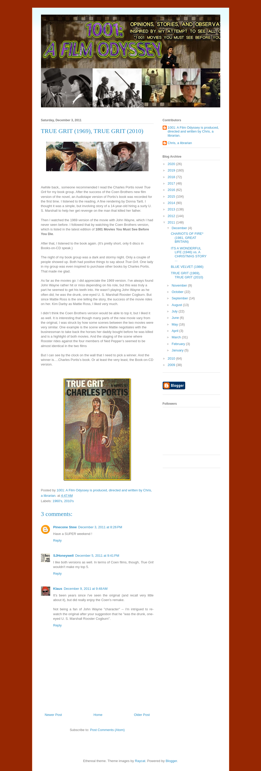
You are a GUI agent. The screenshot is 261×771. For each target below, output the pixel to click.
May (175, 324)
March (177, 337)
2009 (172, 365)
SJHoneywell (63, 555)
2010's (69, 501)
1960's (57, 501)
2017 (172, 183)
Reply (57, 540)
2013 (172, 209)
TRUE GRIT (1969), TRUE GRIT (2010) (187, 275)
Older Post (142, 715)
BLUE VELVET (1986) (187, 267)
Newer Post (53, 715)
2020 (172, 164)
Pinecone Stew (65, 527)
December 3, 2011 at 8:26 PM (100, 527)
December (180, 228)
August (177, 305)
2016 (172, 190)
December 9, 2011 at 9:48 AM (86, 589)
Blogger (171, 761)
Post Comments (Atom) (107, 730)
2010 (172, 358)
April (175, 331)
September (180, 298)
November (180, 285)
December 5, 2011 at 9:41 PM (97, 555)
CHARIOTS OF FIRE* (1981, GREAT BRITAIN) (187, 238)
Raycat (140, 761)
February (179, 344)
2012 (172, 216)
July (175, 311)
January (178, 350)
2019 (172, 170)
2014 (172, 203)
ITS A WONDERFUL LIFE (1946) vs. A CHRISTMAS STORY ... (188, 254)
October (178, 292)
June (176, 318)
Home (97, 715)
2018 (172, 177)
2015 (172, 196)
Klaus (57, 589)
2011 (172, 222)
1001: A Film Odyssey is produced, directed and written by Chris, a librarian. (193, 131)
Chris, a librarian (180, 143)
